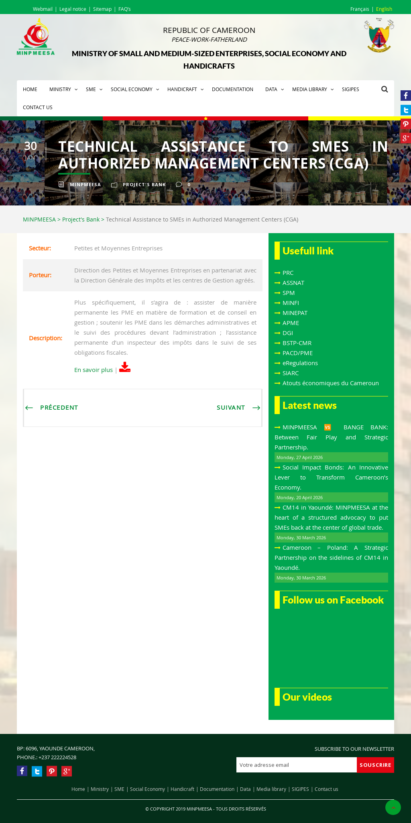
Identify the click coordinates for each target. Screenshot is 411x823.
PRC (288, 272)
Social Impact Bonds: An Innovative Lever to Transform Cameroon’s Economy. (331, 477)
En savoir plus (93, 370)
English (384, 9)
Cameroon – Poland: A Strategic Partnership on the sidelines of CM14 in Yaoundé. (331, 557)
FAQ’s (124, 9)
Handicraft (182, 89)
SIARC (291, 373)
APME (291, 323)
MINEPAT (295, 313)
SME (91, 89)
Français (359, 9)
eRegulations (300, 363)
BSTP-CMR (297, 343)
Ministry (60, 89)
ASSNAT (293, 282)
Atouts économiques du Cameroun (331, 383)
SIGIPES (350, 89)
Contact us (38, 107)
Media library (309, 89)
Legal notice (72, 9)
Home (30, 89)
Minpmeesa (85, 184)
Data (271, 89)
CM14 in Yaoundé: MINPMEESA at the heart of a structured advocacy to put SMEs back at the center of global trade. (331, 517)
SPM (289, 293)
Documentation (232, 89)
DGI (288, 333)
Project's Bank (144, 184)
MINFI (291, 303)
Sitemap (102, 9)
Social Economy (132, 89)
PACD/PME (298, 353)
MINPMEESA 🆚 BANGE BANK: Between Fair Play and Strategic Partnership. (331, 437)
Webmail (43, 9)
